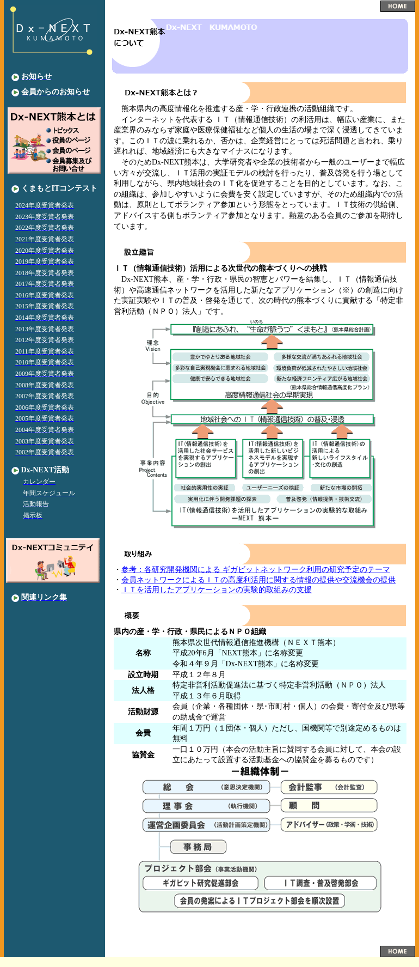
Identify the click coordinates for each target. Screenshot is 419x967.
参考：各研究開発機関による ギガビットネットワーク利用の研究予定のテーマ (255, 569)
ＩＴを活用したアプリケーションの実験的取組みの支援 (216, 590)
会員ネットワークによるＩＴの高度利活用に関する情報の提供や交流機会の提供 (258, 580)
